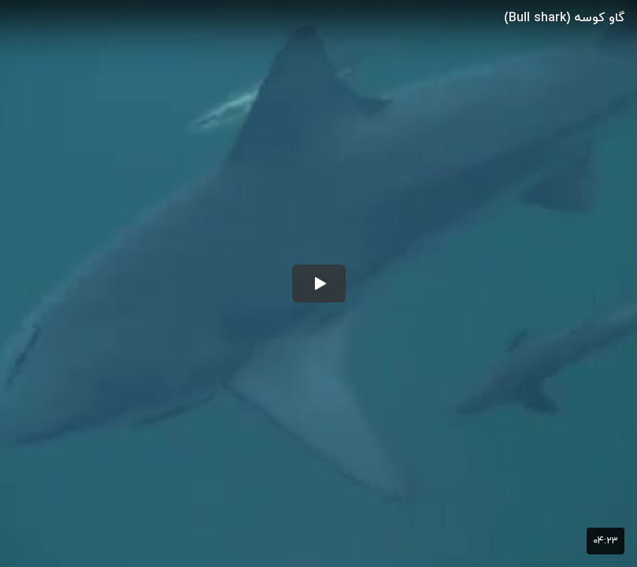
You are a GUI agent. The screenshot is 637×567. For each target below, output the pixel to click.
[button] (319, 283)
